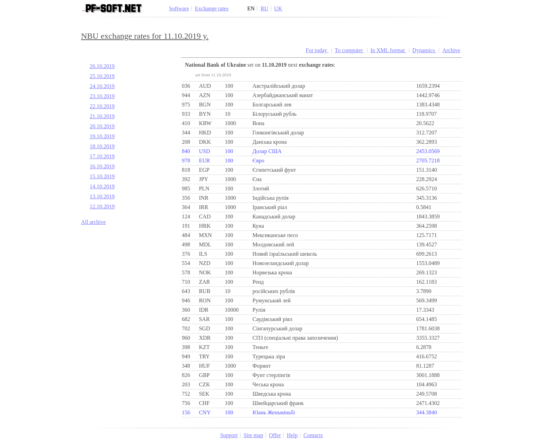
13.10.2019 (102, 196)
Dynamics (424, 50)
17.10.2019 (102, 156)
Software (179, 8)
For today (317, 50)
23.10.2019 (102, 96)
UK (278, 8)
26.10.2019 (102, 66)
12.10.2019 (102, 206)
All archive (93, 222)
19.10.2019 (102, 136)
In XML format (388, 50)
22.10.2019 (102, 106)
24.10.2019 (102, 86)
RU (264, 8)
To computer (349, 50)
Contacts (313, 435)
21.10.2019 (102, 116)
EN (251, 8)
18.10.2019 (102, 146)
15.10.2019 (102, 176)
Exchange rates (212, 8)
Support (229, 435)
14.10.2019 (102, 186)
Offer (275, 435)
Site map (253, 435)
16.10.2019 (102, 166)
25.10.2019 (102, 76)
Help (292, 435)
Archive (451, 50)
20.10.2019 (102, 126)
